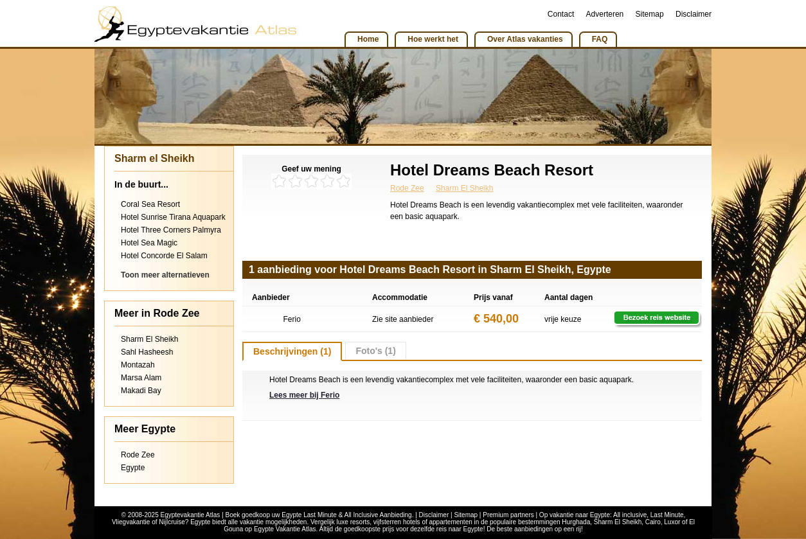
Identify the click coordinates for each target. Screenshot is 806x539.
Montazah (138, 364)
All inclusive (630, 514)
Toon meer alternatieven (165, 274)
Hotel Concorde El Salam (164, 255)
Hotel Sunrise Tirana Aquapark (173, 217)
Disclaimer (694, 14)
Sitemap (650, 14)
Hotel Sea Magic (149, 242)
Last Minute (667, 514)
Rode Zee (138, 454)
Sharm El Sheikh (149, 339)
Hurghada (576, 522)
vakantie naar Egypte (580, 514)
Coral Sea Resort (150, 204)
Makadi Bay (141, 390)
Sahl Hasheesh (147, 352)
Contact (561, 14)
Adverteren (605, 14)
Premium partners (508, 514)
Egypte (133, 467)
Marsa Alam (141, 377)
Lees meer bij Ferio (304, 395)
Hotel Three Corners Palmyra (171, 229)
